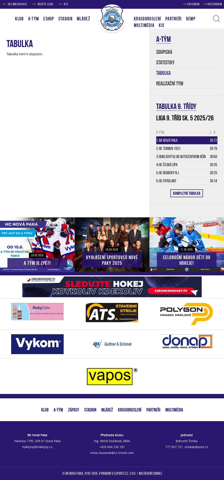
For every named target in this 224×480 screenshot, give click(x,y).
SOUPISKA (164, 52)
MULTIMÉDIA (174, 409)
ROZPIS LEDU (45, 4)
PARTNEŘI (173, 18)
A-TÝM (58, 409)
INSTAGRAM (214, 4)
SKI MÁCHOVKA (17, 4)
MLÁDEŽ (107, 409)
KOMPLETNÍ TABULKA (186, 193)
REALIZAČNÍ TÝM (169, 83)
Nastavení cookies (150, 473)
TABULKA (163, 73)
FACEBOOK (193, 4)
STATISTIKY (165, 62)
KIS (66, 4)
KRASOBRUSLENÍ (147, 18)
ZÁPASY (73, 409)
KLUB (45, 409)
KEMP (190, 18)
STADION (90, 409)
